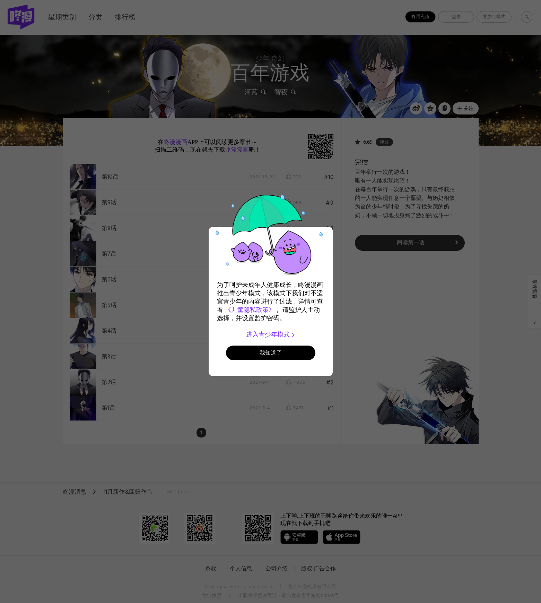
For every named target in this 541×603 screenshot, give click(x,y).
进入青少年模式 (270, 334)
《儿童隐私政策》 (250, 309)
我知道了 (271, 353)
